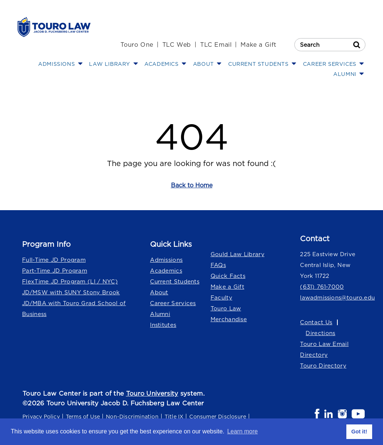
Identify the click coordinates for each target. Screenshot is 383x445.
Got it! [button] (359, 432)
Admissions (166, 260)
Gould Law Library (237, 254)
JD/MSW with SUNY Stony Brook (71, 292)
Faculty (221, 297)
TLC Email (216, 44)
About (159, 292)
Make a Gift (258, 44)
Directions (320, 333)
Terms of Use (83, 416)
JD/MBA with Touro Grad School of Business (74, 308)
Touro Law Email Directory (324, 349)
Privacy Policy (41, 416)
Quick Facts (228, 276)
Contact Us (316, 322)
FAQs (218, 265)
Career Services (173, 303)
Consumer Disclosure (217, 416)
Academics (166, 270)
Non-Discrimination (132, 416)
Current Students (174, 281)
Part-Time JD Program (54, 270)
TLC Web (176, 44)
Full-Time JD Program (54, 260)
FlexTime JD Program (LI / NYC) (70, 281)
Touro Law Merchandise (229, 313)
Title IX (174, 416)
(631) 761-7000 (322, 286)
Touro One (136, 44)
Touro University (152, 393)
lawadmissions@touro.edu (332, 297)
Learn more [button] (242, 431)
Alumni (160, 314)
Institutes (163, 325)
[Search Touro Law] (329, 44)
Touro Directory (323, 365)
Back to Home (191, 185)
